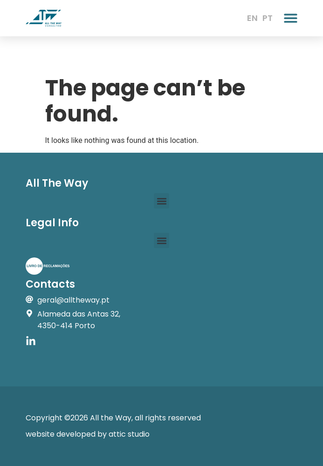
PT (267, 18)
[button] (291, 18)
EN (252, 18)
